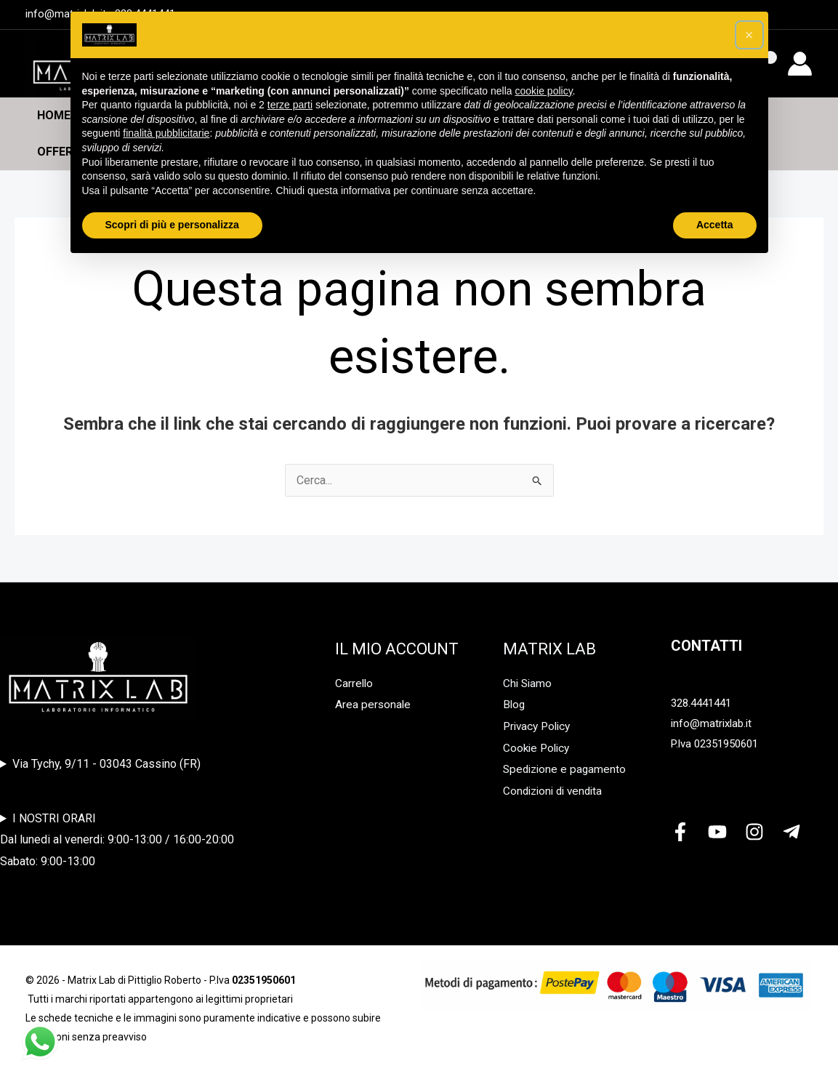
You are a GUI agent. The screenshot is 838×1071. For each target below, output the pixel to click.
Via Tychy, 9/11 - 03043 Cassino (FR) (106, 764)
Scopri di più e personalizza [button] (172, 224)
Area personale (373, 704)
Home (53, 115)
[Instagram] (754, 831)
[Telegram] (791, 831)
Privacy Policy (539, 726)
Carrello (354, 683)
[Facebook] (680, 831)
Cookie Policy (538, 748)
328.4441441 (701, 703)
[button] (749, 35)
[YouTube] (717, 831)
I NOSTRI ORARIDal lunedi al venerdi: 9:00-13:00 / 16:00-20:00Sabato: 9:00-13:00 (117, 839)
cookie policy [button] (543, 91)
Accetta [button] (714, 224)
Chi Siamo (528, 683)
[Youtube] (803, 15)
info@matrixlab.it (711, 723)
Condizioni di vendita (556, 791)
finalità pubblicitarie (166, 133)
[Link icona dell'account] (800, 63)
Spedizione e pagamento (566, 769)
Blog (514, 704)
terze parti (290, 105)
